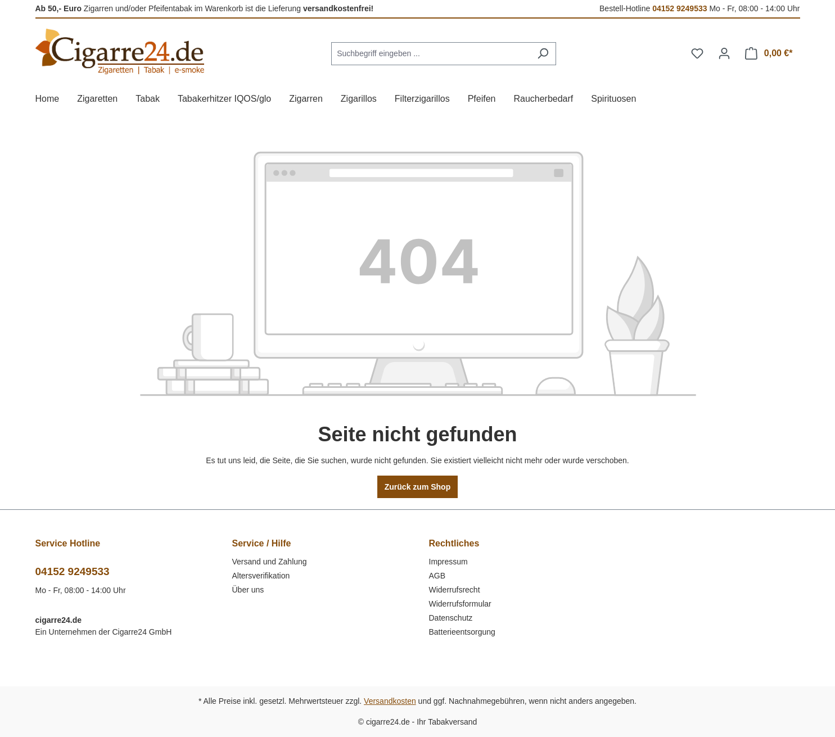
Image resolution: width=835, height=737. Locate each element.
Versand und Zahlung (269, 561)
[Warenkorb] (769, 53)
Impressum (448, 561)
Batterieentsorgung (462, 631)
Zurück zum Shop (417, 486)
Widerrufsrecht (454, 589)
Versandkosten (390, 701)
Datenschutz (451, 617)
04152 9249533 (679, 8)
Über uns (248, 589)
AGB (437, 575)
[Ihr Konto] (724, 53)
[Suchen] (543, 53)
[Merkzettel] (697, 53)
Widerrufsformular (460, 603)
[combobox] (430, 53)
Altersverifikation (261, 575)
